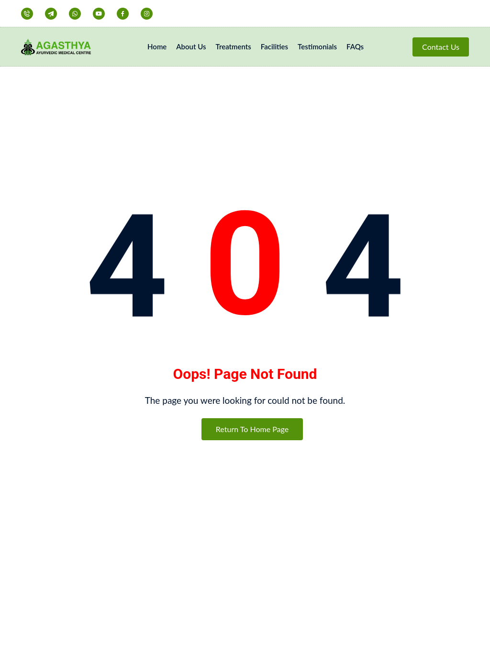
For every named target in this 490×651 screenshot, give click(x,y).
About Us (191, 46)
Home (157, 46)
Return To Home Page (252, 429)
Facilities (274, 46)
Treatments (233, 46)
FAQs (355, 46)
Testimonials (317, 46)
